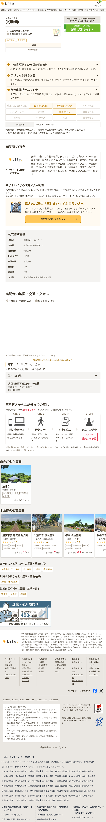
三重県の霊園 (34, 786)
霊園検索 (9, 665)
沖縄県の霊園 (63, 801)
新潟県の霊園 (7, 782)
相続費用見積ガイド (55, 815)
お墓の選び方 (27, 672)
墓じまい (25, 681)
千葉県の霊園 (61, 777)
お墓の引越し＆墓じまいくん (51, 767)
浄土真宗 (28, 569)
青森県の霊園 (20, 772)
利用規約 (15, 700)
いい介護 (76, 818)
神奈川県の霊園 (88, 777)
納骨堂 (41, 672)
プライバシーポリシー (29, 700)
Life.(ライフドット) (19, 762)
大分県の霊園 (20, 801)
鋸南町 (24, 594)
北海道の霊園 (7, 772)
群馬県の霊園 (34, 777)
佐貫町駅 (51, 130)
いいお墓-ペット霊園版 (61, 762)
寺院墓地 (50, 569)
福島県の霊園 (87, 772)
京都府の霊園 (61, 786)
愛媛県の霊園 (34, 796)
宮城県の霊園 (47, 772)
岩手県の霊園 (34, 772)
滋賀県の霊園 (47, 786)
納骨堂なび (89, 762)
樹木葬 (41, 668)
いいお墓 (5, 762)
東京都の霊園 (74, 777)
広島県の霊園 (76, 791)
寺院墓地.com (7, 767)
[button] (82, 28)
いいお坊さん (17, 815)
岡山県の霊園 (63, 791)
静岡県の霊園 (7, 786)
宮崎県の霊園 (34, 801)
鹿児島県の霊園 (48, 801)
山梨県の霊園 (61, 782)
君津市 (14, 594)
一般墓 (39, 569)
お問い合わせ (57, 700)
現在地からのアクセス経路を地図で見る (53, 359)
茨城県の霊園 (7, 777)
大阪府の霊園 (74, 786)
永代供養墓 (43, 665)
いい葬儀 (5, 815)
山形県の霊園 (74, 772)
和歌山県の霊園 (21, 791)
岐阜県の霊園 (87, 782)
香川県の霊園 (20, 796)
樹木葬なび (78, 762)
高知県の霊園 (47, 796)
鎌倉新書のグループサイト (53, 748)
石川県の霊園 (34, 782)
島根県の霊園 (49, 791)
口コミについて (45, 700)
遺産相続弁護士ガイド (46, 820)
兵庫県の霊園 (87, 786)
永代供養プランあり (11, 569)
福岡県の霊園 (61, 796)
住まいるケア (87, 818)
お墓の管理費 (61, 665)
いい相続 (41, 815)
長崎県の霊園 (87, 796)
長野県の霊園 (74, 782)
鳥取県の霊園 (36, 791)
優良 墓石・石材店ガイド (26, 767)
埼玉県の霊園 (47, 777)
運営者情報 (7, 700)
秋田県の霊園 (61, 772)
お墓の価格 (26, 668)
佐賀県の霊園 (74, 796)
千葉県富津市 (23, 130)
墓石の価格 (60, 662)
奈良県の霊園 (7, 791)
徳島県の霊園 (7, 796)
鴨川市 (4, 594)
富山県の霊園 (20, 782)
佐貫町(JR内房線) (10, 582)
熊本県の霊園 (7, 801)
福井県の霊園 (47, 782)
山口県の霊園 (89, 791)
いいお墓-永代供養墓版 (39, 762)
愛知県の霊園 (20, 786)
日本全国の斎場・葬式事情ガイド (16, 820)
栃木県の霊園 (20, 777)
